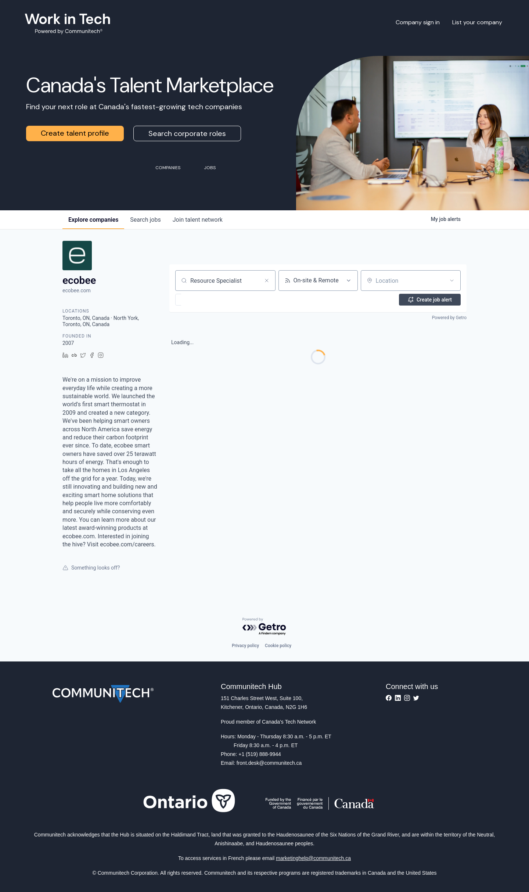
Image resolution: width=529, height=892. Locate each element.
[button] (199, 300)
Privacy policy (245, 645)
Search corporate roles (187, 133)
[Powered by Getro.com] (264, 627)
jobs (145, 219)
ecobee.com (76, 290)
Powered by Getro (449, 317)
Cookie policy (278, 645)
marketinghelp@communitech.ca (313, 858)
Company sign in (418, 22)
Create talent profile (75, 133)
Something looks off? (91, 568)
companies (93, 219)
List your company (477, 22)
